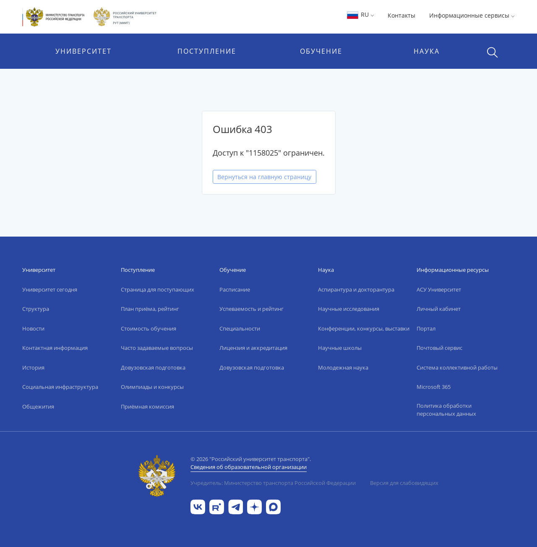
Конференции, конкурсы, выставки (363, 328)
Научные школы (340, 348)
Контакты (401, 15)
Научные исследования (348, 309)
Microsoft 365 (434, 387)
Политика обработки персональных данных (446, 410)
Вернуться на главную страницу (264, 177)
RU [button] (360, 14)
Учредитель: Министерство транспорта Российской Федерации (273, 483)
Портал (426, 328)
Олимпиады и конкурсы (152, 387)
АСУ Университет (439, 289)
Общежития (38, 406)
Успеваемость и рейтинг (251, 309)
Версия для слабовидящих (404, 483)
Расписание (234, 289)
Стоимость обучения (148, 328)
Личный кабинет (439, 309)
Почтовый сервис (439, 348)
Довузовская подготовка (153, 367)
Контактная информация (55, 348)
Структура (35, 309)
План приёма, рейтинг (150, 309)
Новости (33, 328)
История (33, 367)
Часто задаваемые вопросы (157, 348)
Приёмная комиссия (147, 406)
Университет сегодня (49, 289)
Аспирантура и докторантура (356, 289)
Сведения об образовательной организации (248, 467)
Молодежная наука (343, 367)
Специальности (239, 328)
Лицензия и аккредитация (253, 348)
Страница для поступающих (157, 289)
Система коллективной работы (457, 367)
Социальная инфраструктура (60, 387)
